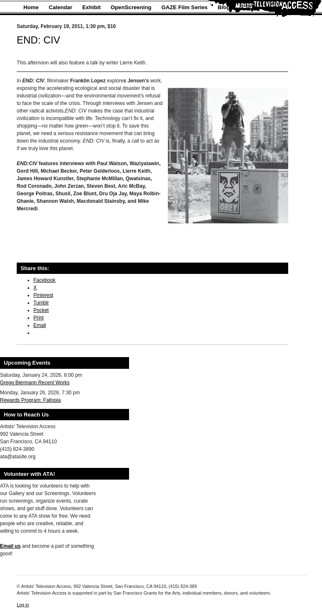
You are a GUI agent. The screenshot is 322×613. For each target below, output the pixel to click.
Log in (23, 604)
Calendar (60, 7)
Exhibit (91, 7)
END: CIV (38, 40)
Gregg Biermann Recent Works (35, 383)
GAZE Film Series (185, 7)
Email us (10, 546)
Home (31, 7)
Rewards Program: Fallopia (30, 400)
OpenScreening (131, 7)
